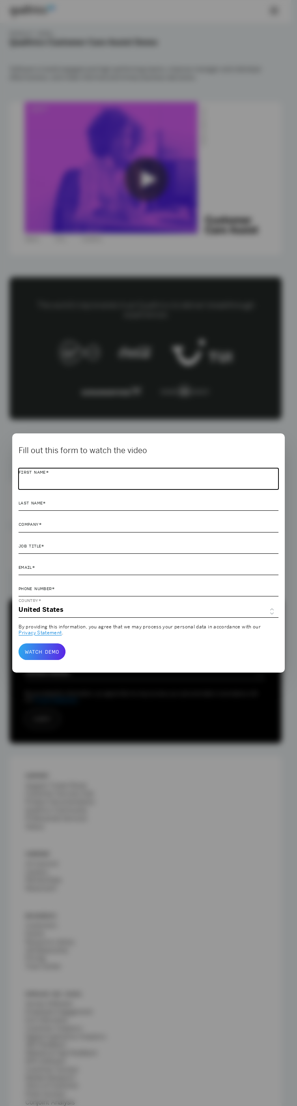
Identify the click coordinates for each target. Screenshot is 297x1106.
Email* (27, 567)
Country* (30, 600)
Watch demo (42, 652)
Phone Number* (37, 588)
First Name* (34, 472)
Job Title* (32, 546)
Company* (30, 524)
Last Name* (32, 503)
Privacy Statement (40, 633)
